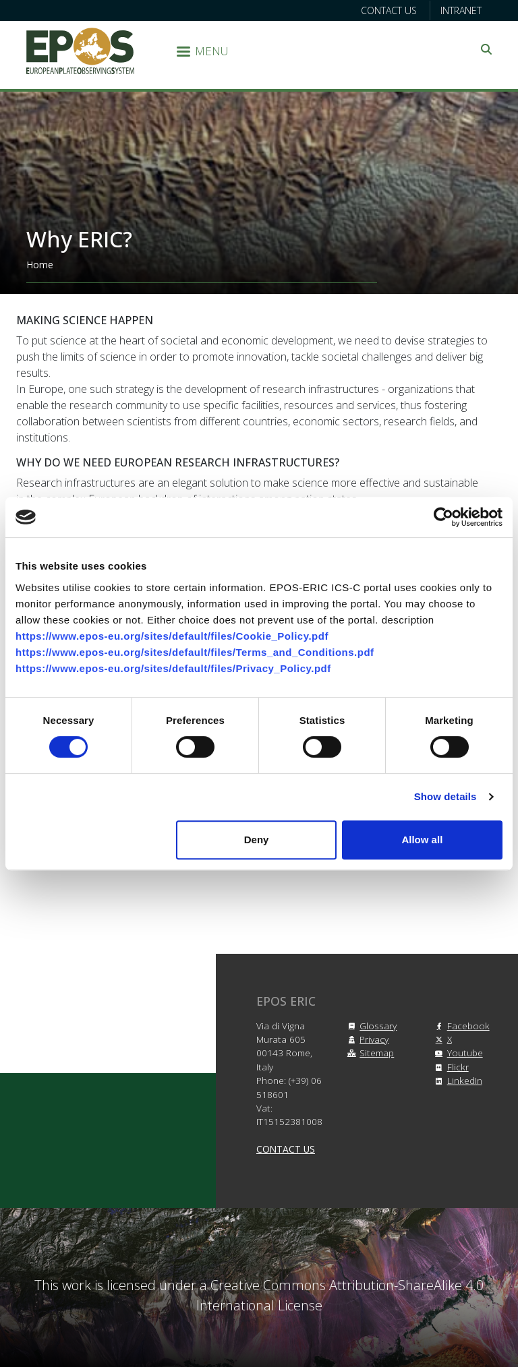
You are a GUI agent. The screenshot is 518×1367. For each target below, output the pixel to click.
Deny (256, 839)
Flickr (450, 1066)
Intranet (461, 10)
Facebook (460, 1025)
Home (39, 264)
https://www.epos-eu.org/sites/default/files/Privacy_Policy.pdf (173, 668)
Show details (445, 796)
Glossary (370, 1025)
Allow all (421, 839)
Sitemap (368, 1052)
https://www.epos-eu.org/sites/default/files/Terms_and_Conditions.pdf (195, 652)
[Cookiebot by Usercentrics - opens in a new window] (443, 517)
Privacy (365, 1039)
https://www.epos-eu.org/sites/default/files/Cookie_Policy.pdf (172, 636)
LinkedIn (456, 1080)
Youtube (457, 1052)
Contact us (389, 10)
